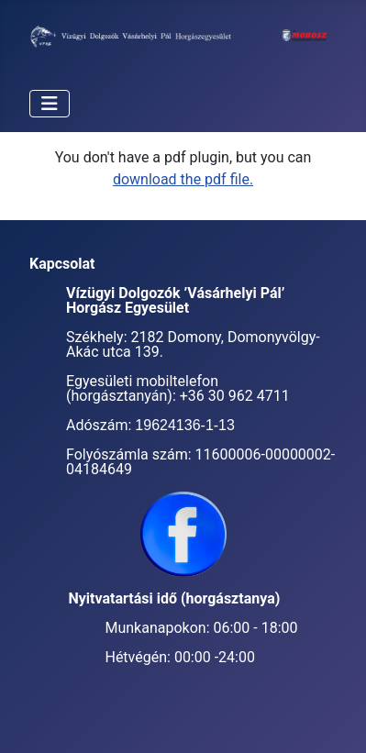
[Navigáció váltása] (49, 103)
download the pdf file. (183, 179)
